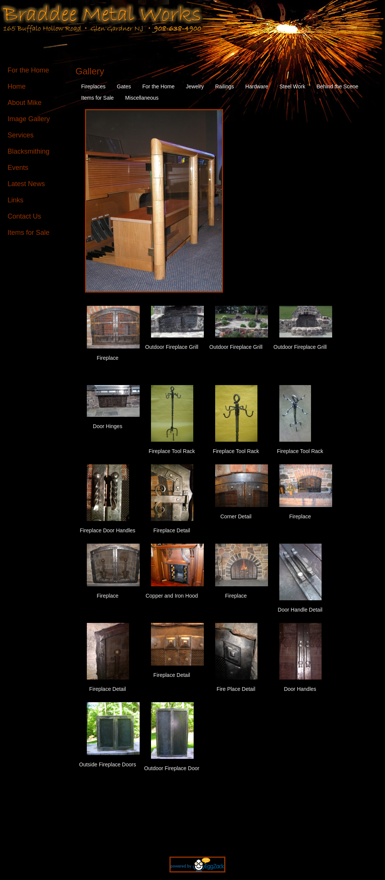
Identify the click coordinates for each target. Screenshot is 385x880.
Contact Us (24, 216)
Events (18, 167)
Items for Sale (28, 232)
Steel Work (292, 86)
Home (17, 86)
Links (15, 200)
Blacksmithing (28, 151)
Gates (124, 86)
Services (21, 135)
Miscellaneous (142, 98)
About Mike (25, 102)
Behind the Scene (338, 86)
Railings (224, 86)
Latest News (26, 184)
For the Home (28, 70)
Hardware (256, 86)
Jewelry (195, 86)
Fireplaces (93, 86)
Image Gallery (29, 119)
